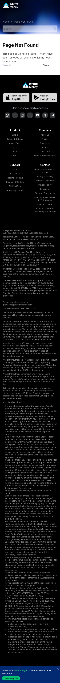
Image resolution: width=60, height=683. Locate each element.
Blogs (45, 147)
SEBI (28, 308)
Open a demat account (45, 155)
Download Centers (15, 182)
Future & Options (15, 139)
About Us (45, 135)
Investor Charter (44, 204)
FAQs (14, 169)
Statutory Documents (45, 193)
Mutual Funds (15, 143)
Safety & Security (45, 176)
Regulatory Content (15, 190)
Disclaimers (45, 189)
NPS (15, 155)
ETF (15, 147)
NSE (17, 308)
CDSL (34, 308)
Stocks (15, 135)
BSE (22, 308)
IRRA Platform (15, 186)
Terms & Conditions (45, 180)
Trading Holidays (15, 178)
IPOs (15, 151)
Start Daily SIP (11, 678)
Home (6, 21)
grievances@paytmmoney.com (17, 305)
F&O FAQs (15, 173)
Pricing (45, 139)
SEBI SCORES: (47, 283)
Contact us (45, 143)
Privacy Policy (45, 185)
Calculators (45, 151)
